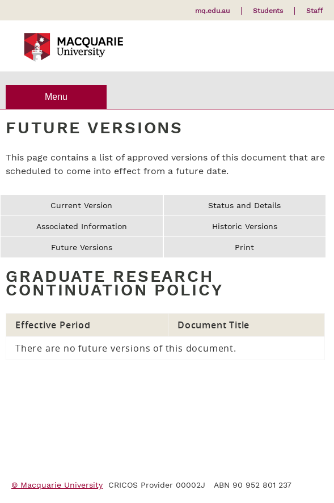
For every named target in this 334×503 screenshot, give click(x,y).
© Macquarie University (57, 484)
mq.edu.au (212, 11)
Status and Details (244, 205)
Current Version (81, 205)
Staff (314, 11)
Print (244, 247)
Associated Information (81, 226)
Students (268, 11)
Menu (56, 97)
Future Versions (81, 247)
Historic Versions (244, 226)
